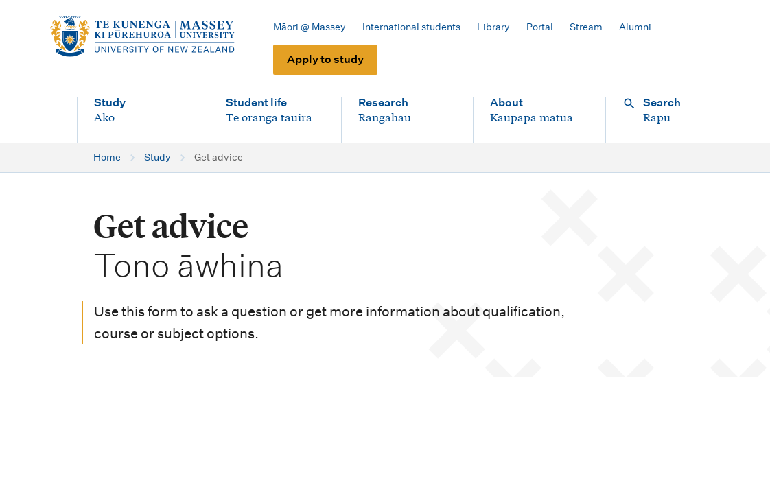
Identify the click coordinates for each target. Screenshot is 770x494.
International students (411, 27)
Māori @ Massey (309, 27)
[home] (142, 37)
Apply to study (325, 59)
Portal (539, 27)
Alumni (635, 27)
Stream (586, 27)
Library (493, 27)
